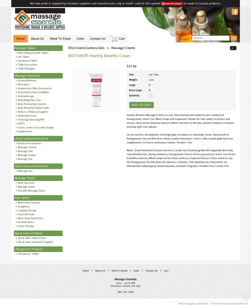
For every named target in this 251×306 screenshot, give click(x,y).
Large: (132, 85)
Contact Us (98, 38)
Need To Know (60, 38)
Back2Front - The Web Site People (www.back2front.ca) (223, 304)
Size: (131, 74)
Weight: (133, 79)
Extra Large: (135, 90)
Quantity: (134, 95)
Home (20, 38)
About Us (37, 38)
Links (80, 38)
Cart (122, 38)
